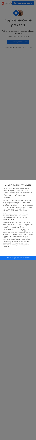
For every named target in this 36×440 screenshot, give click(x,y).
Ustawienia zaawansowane (18, 254)
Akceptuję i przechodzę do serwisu (18, 258)
